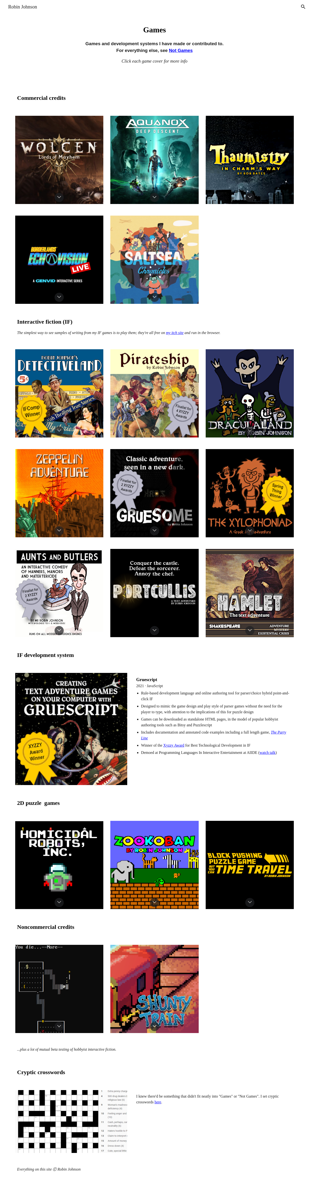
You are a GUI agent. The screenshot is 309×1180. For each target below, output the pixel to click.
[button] (303, 7)
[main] (154, 42)
